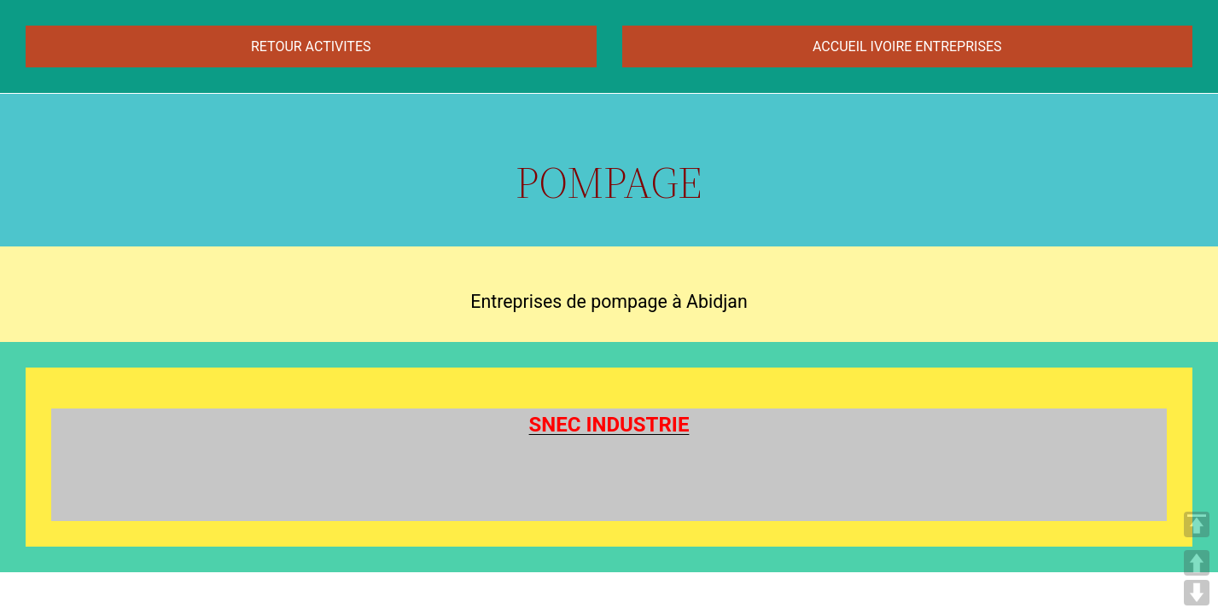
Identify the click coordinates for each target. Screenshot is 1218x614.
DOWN (1196, 592)
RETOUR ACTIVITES (311, 46)
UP (1196, 563)
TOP (1196, 524)
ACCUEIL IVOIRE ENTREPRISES (907, 46)
